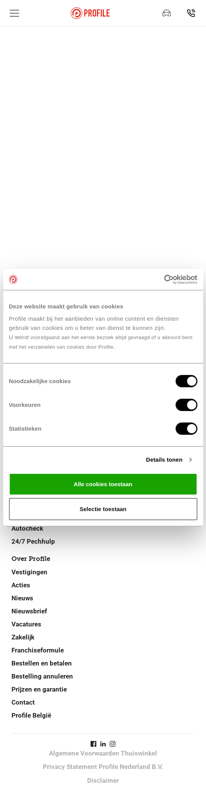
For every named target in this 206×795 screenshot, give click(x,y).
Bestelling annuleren (42, 676)
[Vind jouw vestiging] (191, 13)
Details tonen (164, 459)
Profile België (31, 715)
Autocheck (27, 528)
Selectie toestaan (103, 509)
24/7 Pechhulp (33, 541)
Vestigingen (29, 572)
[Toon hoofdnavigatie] (14, 13)
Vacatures (26, 624)
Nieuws (22, 598)
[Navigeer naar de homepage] (90, 13)
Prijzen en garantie (39, 689)
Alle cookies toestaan (103, 483)
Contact (23, 702)
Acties (20, 585)
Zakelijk (22, 637)
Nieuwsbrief (29, 611)
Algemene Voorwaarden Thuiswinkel (103, 753)
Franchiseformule (37, 650)
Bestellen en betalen (41, 663)
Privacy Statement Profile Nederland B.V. (103, 766)
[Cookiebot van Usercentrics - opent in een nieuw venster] (163, 279)
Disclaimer (103, 780)
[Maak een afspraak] (166, 13)
